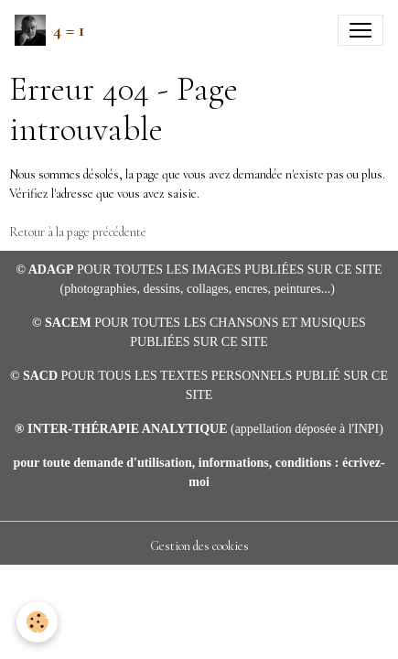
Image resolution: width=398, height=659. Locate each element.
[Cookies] (37, 622)
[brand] (50, 30)
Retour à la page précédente (77, 232)
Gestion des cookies (199, 546)
